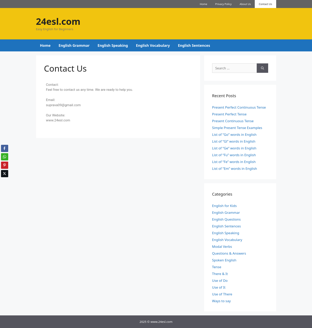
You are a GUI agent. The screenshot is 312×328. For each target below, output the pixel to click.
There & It (220, 273)
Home (203, 4)
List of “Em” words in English (234, 168)
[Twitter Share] (4, 173)
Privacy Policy (223, 4)
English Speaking (113, 45)
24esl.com (58, 21)
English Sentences (194, 45)
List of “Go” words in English (234, 134)
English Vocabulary (153, 45)
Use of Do (220, 280)
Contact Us (265, 4)
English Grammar (74, 45)
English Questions (226, 219)
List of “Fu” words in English (234, 155)
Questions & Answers (229, 253)
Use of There (222, 294)
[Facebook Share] (4, 148)
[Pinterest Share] (4, 165)
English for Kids (224, 205)
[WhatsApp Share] (4, 156)
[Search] (262, 68)
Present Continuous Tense (233, 121)
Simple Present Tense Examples (237, 127)
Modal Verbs (222, 246)
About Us (245, 4)
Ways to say (221, 301)
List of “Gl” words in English (233, 141)
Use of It (219, 287)
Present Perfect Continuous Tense (239, 107)
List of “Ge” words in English (234, 148)
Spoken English (224, 260)
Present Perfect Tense (229, 114)
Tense (216, 267)
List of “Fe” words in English (234, 161)
